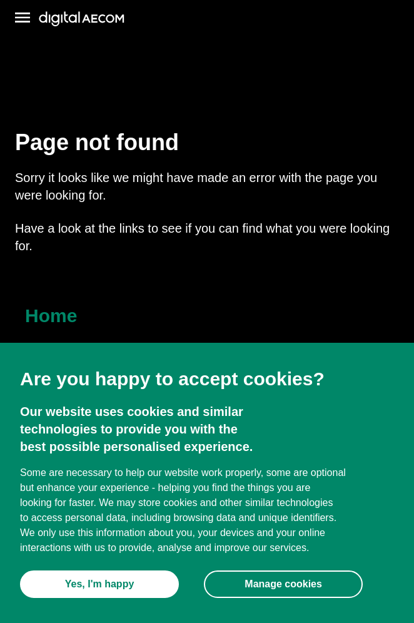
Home (51, 315)
